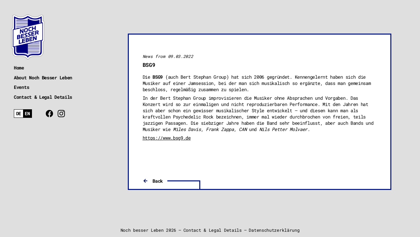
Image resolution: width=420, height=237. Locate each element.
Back (158, 181)
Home (19, 68)
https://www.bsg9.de (167, 138)
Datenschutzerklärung (274, 230)
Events (21, 87)
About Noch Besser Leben (43, 77)
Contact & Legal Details (43, 97)
